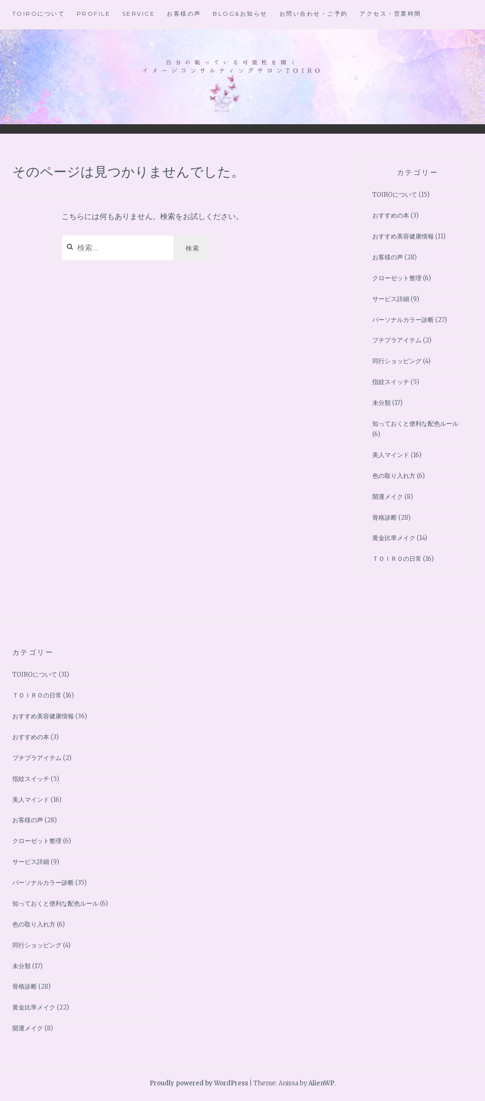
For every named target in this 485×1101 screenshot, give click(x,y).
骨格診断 (384, 518)
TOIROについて (38, 13)
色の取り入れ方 (393, 476)
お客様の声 (184, 13)
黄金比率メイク (393, 538)
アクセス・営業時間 (390, 13)
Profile (94, 13)
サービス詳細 (390, 299)
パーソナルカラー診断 (403, 320)
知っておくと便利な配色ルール (415, 424)
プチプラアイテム (397, 340)
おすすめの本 (390, 215)
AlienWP (321, 1083)
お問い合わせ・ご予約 (313, 13)
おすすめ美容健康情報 (403, 236)
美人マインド (390, 455)
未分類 (381, 403)
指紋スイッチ (390, 382)
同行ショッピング (397, 361)
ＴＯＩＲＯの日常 (397, 559)
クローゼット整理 (397, 278)
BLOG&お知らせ (240, 13)
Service (138, 13)
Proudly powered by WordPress (199, 1083)
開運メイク (387, 497)
